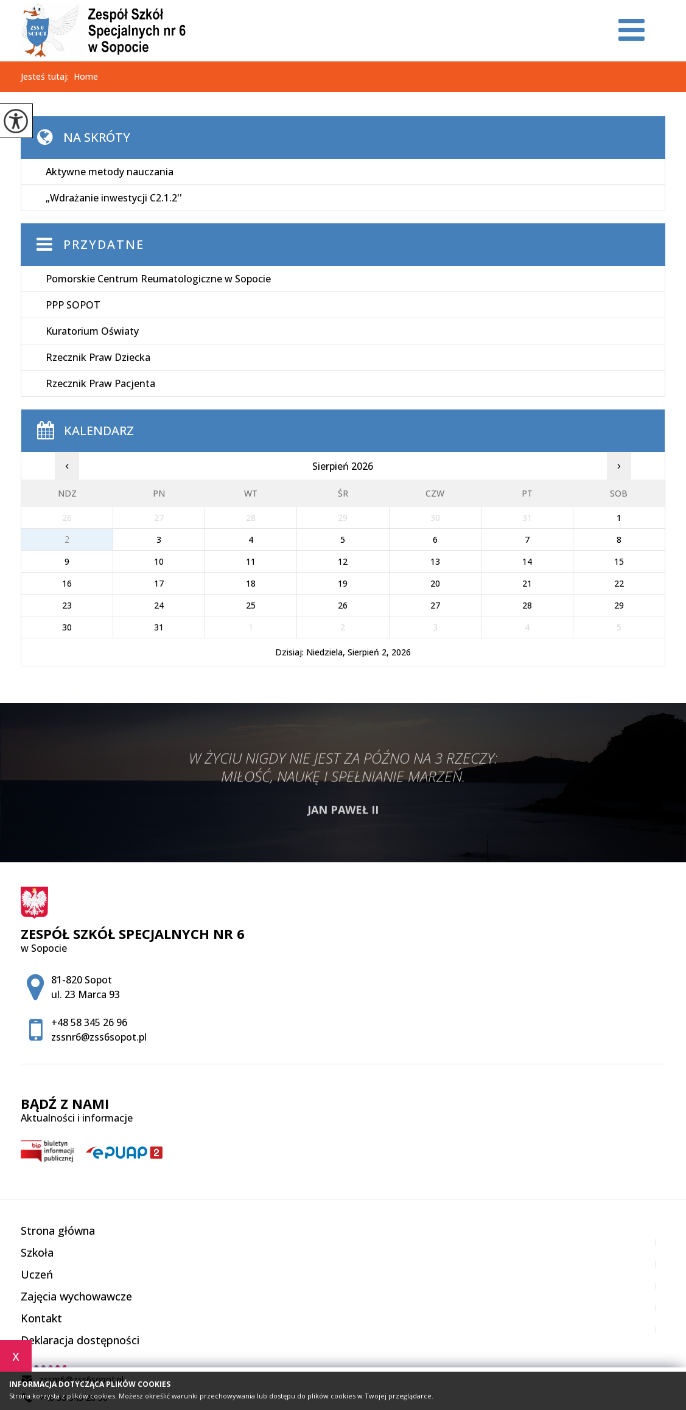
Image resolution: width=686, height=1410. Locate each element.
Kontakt (41, 1318)
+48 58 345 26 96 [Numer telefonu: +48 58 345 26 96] (89, 1022)
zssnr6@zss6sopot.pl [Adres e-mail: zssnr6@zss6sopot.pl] (99, 1037)
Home (86, 76)
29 (619, 605)
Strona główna (58, 1230)
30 (67, 627)
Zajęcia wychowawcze (76, 1296)
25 (251, 605)
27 (435, 605)
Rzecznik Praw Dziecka (98, 357)
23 (67, 605)
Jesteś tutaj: (47, 76)
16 (67, 583)
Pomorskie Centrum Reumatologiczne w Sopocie (158, 278)
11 (251, 561)
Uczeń (37, 1274)
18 (251, 583)
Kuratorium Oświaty (92, 331)
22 (619, 583)
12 (343, 561)
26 (343, 605)
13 (435, 561)
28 (527, 605)
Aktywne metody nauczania (109, 171)
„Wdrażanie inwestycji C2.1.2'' (114, 197)
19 (343, 583)
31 (159, 627)
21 (527, 583)
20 (435, 583)
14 (527, 561)
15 (619, 561)
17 (159, 583)
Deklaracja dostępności (80, 1340)
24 (159, 605)
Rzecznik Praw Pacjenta (100, 383)
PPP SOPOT (73, 305)
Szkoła (37, 1252)
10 (159, 561)
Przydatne (103, 244)
